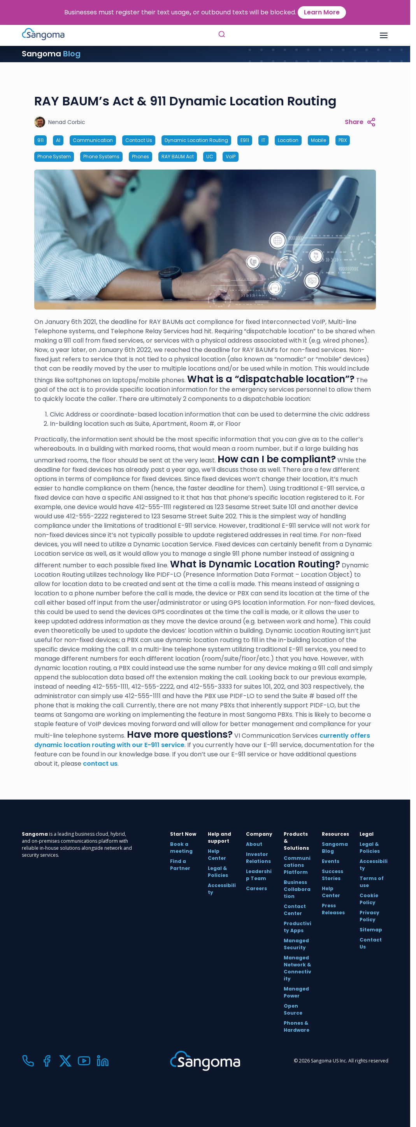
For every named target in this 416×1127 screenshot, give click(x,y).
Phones (140, 156)
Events (330, 861)
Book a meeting (181, 847)
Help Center (217, 854)
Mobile (318, 140)
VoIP (230, 156)
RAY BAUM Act (177, 156)
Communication (93, 140)
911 (40, 140)
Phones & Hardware (296, 1026)
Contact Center (295, 910)
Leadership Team (259, 875)
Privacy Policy (369, 916)
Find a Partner (180, 865)
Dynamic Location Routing (196, 140)
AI (58, 140)
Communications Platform (297, 865)
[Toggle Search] (222, 35)
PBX (343, 140)
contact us (100, 763)
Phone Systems (101, 156)
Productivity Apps (297, 927)
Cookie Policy (369, 899)
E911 (244, 140)
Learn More (322, 12)
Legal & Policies (218, 871)
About (254, 844)
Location (288, 140)
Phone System (54, 156)
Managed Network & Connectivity (297, 968)
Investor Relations (258, 857)
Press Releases (333, 909)
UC (209, 156)
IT (263, 140)
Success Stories (332, 875)
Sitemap (371, 929)
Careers (256, 888)
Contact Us (138, 140)
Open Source (293, 1009)
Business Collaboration (297, 889)
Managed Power (296, 992)
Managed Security (296, 944)
